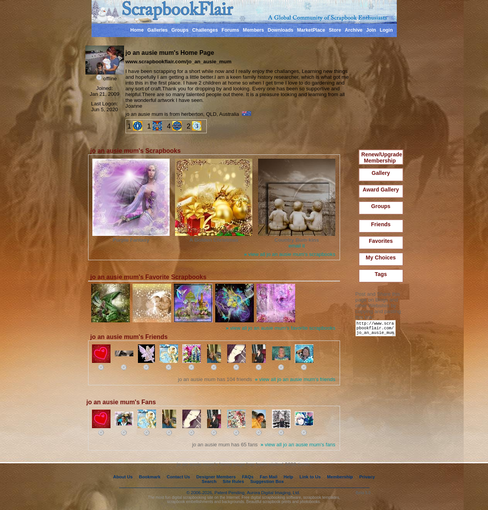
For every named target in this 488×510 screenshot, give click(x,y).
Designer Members (216, 476)
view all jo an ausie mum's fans (297, 444)
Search (209, 481)
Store (335, 30)
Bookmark (150, 476)
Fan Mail (268, 476)
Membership (340, 476)
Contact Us (178, 476)
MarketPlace (311, 30)
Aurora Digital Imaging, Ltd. (273, 492)
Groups (179, 30)
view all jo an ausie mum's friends (295, 379)
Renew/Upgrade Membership (381, 157)
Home (137, 30)
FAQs (247, 476)
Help (288, 476)
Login (386, 30)
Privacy (367, 476)
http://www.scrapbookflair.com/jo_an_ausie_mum (376, 330)
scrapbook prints (276, 502)
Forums (230, 30)
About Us (123, 476)
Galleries (157, 30)
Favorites (381, 241)
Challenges (205, 30)
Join (371, 30)
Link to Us (310, 476)
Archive (353, 30)
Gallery (381, 173)
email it (297, 246)
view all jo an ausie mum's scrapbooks (289, 254)
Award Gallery (381, 189)
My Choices (381, 257)
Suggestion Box (267, 481)
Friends (381, 224)
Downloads (281, 30)
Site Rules (233, 481)
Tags (381, 274)
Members (253, 30)
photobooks (310, 502)
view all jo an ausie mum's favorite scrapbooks (280, 328)
